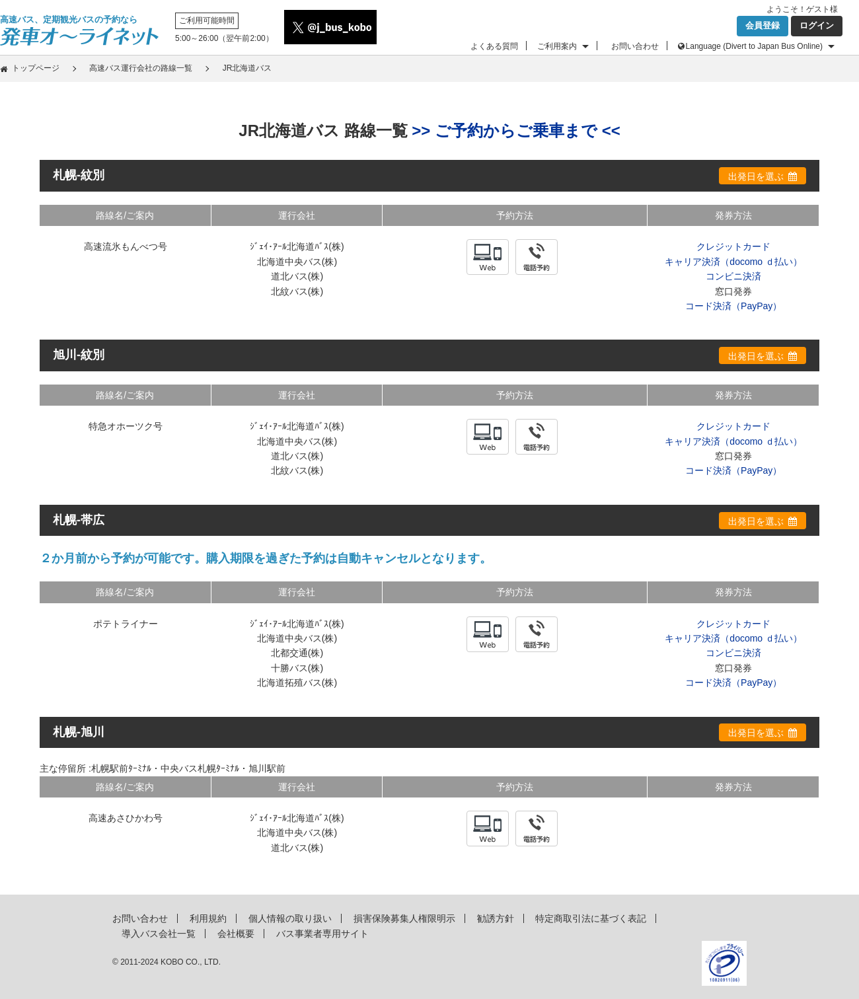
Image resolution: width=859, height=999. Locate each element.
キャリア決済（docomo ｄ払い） (733, 261)
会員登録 (762, 25)
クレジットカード (733, 246)
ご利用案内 (557, 46)
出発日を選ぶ (756, 176)
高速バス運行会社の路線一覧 (140, 68)
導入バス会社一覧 (159, 933)
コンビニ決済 (733, 276)
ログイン (817, 25)
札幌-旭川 (78, 732)
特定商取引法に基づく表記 (590, 918)
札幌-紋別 (78, 175)
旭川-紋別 (78, 354)
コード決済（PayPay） (733, 306)
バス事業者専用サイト (322, 933)
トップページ (35, 68)
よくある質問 (494, 46)
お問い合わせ (635, 46)
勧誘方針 (495, 918)
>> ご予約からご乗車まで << (516, 130)
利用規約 (208, 918)
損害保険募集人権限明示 (404, 918)
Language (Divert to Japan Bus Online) (754, 46)
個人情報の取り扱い (290, 918)
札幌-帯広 (78, 520)
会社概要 (235, 933)
